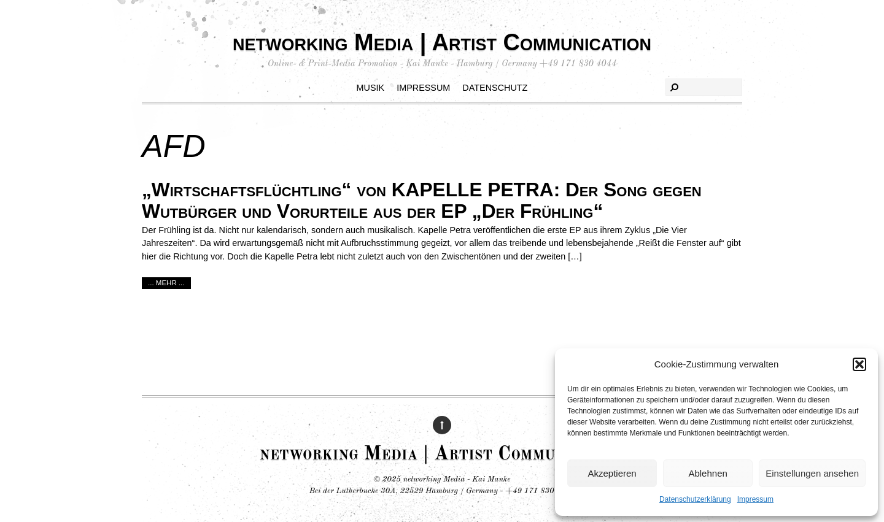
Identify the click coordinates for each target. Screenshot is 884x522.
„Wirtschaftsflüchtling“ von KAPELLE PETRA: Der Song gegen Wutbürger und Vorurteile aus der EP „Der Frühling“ (422, 200)
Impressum (755, 499)
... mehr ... (166, 282)
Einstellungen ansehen (812, 473)
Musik (371, 88)
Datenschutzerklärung (695, 499)
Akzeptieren (611, 473)
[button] (859, 364)
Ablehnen (707, 473)
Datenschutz (494, 88)
